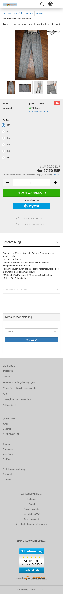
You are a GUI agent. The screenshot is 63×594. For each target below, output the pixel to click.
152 (6, 138)
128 (6, 125)
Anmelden (32, 340)
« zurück (18, 13)
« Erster (7, 13)
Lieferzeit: (7, 108)
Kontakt (6, 376)
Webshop (21, 589)
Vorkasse (31, 499)
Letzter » (40, 13)
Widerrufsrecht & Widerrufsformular (20, 388)
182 (6, 157)
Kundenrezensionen (16, 289)
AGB (5, 394)
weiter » (29, 13)
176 (6, 151)
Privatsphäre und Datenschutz (17, 399)
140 (6, 131)
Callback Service (10, 405)
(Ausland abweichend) (38, 111)
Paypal (31, 504)
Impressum (8, 371)
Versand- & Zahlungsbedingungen (19, 382)
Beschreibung (12, 242)
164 (6, 144)
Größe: (6, 120)
